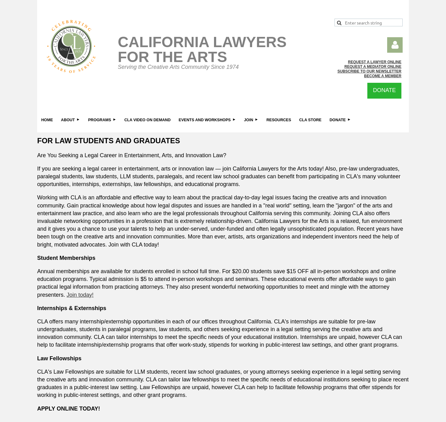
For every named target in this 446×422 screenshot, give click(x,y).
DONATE (384, 90)
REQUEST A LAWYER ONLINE (374, 62)
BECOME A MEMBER (382, 76)
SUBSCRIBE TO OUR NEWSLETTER (369, 71)
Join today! (80, 295)
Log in (395, 45)
